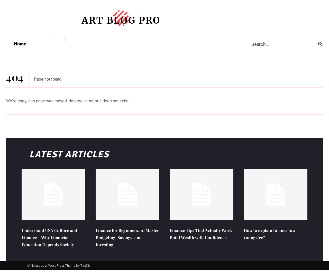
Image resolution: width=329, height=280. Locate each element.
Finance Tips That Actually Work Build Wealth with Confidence (201, 239)
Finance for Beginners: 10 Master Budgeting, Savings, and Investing (126, 239)
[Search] (320, 44)
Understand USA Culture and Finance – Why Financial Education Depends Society (51, 243)
